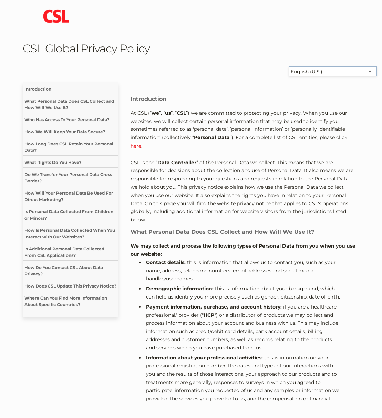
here (136, 146)
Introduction (37, 89)
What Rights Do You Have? (52, 162)
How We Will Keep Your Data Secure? (64, 131)
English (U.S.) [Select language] (306, 72)
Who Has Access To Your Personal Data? (66, 119)
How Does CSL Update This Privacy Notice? (70, 286)
